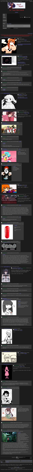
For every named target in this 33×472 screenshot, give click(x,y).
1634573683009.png (6, 432)
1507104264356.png (6, 365)
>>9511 (4, 219)
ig (14, 0)
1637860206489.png (6, 184)
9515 (18, 253)
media (11, 0)
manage (6, 1)
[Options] (31, 1)
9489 (18, 123)
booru (14, 1)
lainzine (20, 1)
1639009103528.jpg (6, 94)
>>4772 (4, 144)
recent (1, 1)
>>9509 (22, 269)
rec (24, 0)
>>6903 (19, 433)
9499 (18, 331)
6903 (18, 367)
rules (29, 0)
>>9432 (4, 207)
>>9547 (4, 90)
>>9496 (20, 142)
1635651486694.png (6, 267)
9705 (18, 164)
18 (28, 461)
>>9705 (20, 149)
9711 (23, 96)
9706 (18, 68)
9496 (17, 149)
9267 (21, 423)
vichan (12, 469)
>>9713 (20, 83)
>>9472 (15, 226)
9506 (18, 284)
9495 (18, 142)
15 (23, 461)
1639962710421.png (6, 38)
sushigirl (17, 1)
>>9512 (4, 255)
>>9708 (20, 68)
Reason (17, 459)
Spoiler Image (28, 17)
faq (31, 0)
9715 (23, 40)
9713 (17, 88)
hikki (23, 0)
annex (4, 1)
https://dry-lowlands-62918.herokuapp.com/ (22, 63)
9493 (23, 354)
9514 (18, 242)
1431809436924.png (6, 111)
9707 (18, 72)
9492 (18, 430)
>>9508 (19, 305)
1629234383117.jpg (6, 195)
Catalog (7, 462)
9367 (23, 197)
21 (1, 462)
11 (17, 461)
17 (26, 461)
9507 (18, 289)
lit (9, 0)
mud (9, 1)
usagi (12, 1)
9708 (18, 78)
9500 (17, 346)
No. (21, 40)
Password (21, 458)
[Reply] (25, 40)
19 (29, 461)
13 (20, 461)
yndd (3, 0)
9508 (18, 294)
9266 (18, 406)
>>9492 (24, 367)
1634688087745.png (6, 352)
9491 (18, 137)
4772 (23, 113)
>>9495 (19, 152)
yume (6, 0)
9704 (23, 186)
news (27, 0)
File (7, 24)
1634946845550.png (6, 329)
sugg (20, 0)
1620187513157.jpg (6, 389)
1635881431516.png (6, 243)
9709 (18, 83)
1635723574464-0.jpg (7, 300)
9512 (18, 217)
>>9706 (4, 80)
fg (4, 0)
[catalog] (16, 12)
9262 (16, 382)
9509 (18, 299)
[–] (0, 38)
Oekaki (10, 24)
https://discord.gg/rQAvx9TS (22, 98)
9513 (18, 223)
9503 (16, 269)
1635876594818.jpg (6, 224)
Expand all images (30, 34)
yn (1, 0)
